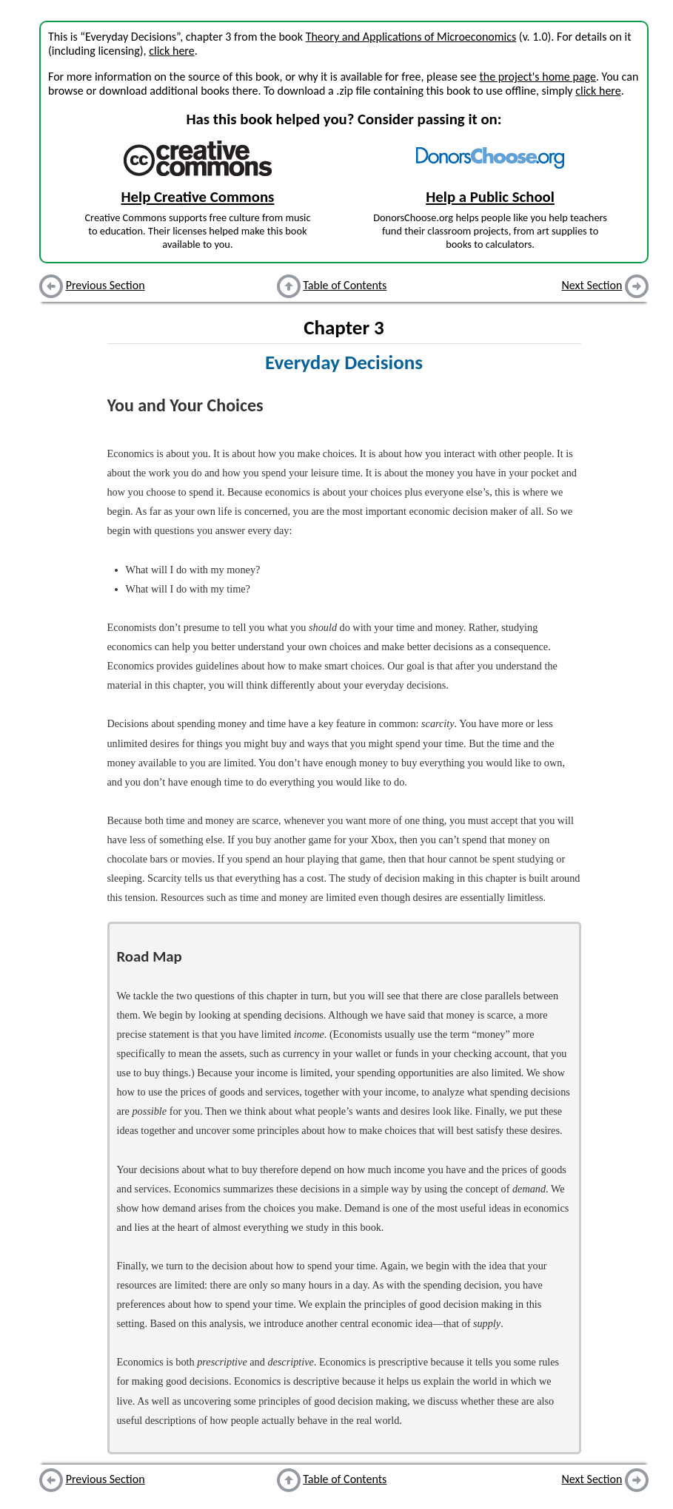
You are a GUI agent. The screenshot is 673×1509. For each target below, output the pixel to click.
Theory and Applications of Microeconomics (411, 37)
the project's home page (537, 77)
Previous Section (105, 285)
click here (171, 51)
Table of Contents (344, 285)
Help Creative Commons (197, 196)
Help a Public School (490, 196)
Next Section (592, 285)
